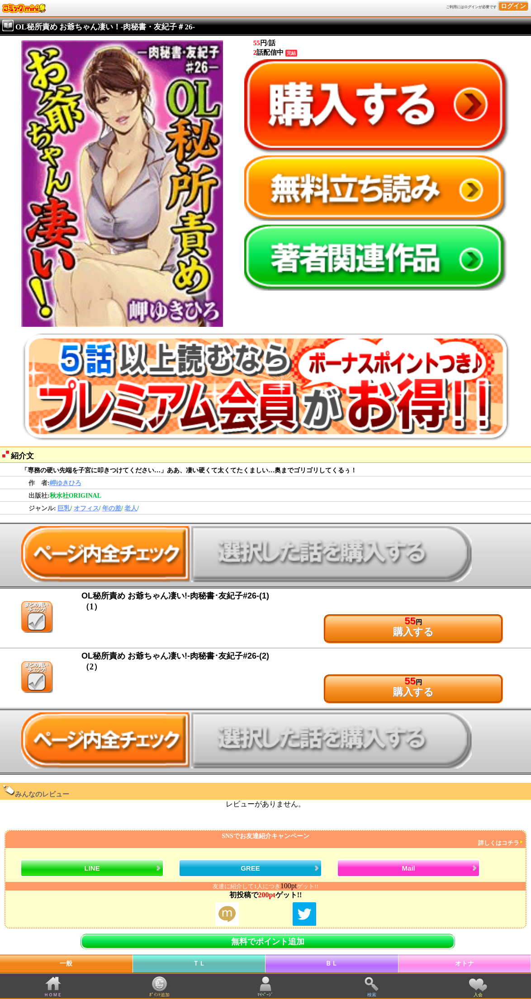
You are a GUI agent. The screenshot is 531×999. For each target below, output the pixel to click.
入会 (478, 994)
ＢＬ (331, 963)
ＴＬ (199, 963)
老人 (130, 508)
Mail (408, 868)
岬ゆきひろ (65, 483)
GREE (250, 868)
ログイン (513, 6)
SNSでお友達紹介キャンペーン (264, 839)
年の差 (111, 508)
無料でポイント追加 (267, 941)
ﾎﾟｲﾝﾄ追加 (159, 994)
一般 (66, 963)
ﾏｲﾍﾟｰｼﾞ (265, 994)
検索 (371, 994)
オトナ (464, 963)
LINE (92, 868)
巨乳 (63, 508)
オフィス (86, 508)
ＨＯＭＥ (53, 994)
